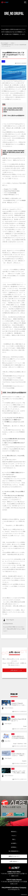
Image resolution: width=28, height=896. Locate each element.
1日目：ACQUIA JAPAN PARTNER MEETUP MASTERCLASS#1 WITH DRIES (13, 110)
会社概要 (13, 843)
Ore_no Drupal (4, 43)
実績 (13, 839)
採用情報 (13, 847)
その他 (12, 43)
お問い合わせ (14, 670)
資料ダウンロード (13, 856)
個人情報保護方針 (13, 851)
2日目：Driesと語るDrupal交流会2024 (13, 115)
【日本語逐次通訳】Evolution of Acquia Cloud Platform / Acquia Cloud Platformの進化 (14, 382)
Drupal (13, 835)
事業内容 (13, 831)
